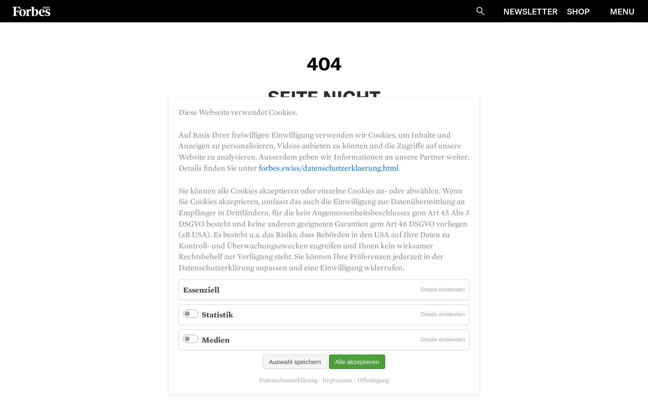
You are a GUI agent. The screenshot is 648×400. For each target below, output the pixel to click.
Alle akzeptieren (357, 361)
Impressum (337, 380)
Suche (480, 11)
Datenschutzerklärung (288, 380)
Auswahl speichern (295, 361)
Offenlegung (373, 380)
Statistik (217, 314)
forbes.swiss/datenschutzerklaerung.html (328, 168)
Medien (215, 340)
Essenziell (201, 290)
